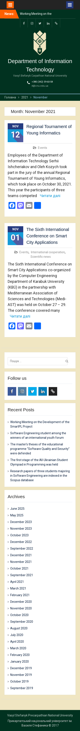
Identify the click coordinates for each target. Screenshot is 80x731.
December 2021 (21, 555)
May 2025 (16, 515)
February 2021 (20, 595)
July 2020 (16, 635)
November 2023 (21, 528)
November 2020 (21, 608)
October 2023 (19, 535)
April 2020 (17, 641)
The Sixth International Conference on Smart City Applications (47, 236)
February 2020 (20, 655)
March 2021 (18, 588)
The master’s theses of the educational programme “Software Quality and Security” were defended (40, 449)
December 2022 (21, 542)
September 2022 (21, 548)
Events (42, 147)
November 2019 (21, 675)
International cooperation (48, 252)
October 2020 (19, 615)
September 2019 (21, 688)
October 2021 (19, 568)
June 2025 (17, 508)
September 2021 (21, 575)
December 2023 (21, 522)
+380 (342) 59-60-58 (42, 81)
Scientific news (41, 256)
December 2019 (21, 668)
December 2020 (21, 601)
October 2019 (19, 681)
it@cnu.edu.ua (40, 85)
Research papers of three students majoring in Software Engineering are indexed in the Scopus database (40, 475)
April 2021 (17, 581)
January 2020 (19, 661)
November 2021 (21, 562)
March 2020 (18, 648)
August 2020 (19, 628)
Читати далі (50, 195)
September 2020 (21, 621)
